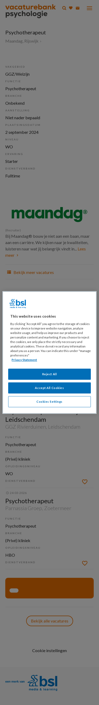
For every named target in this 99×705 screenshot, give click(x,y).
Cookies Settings (49, 401)
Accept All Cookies (49, 388)
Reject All (49, 374)
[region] (49, 352)
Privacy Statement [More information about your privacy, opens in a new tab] (24, 359)
